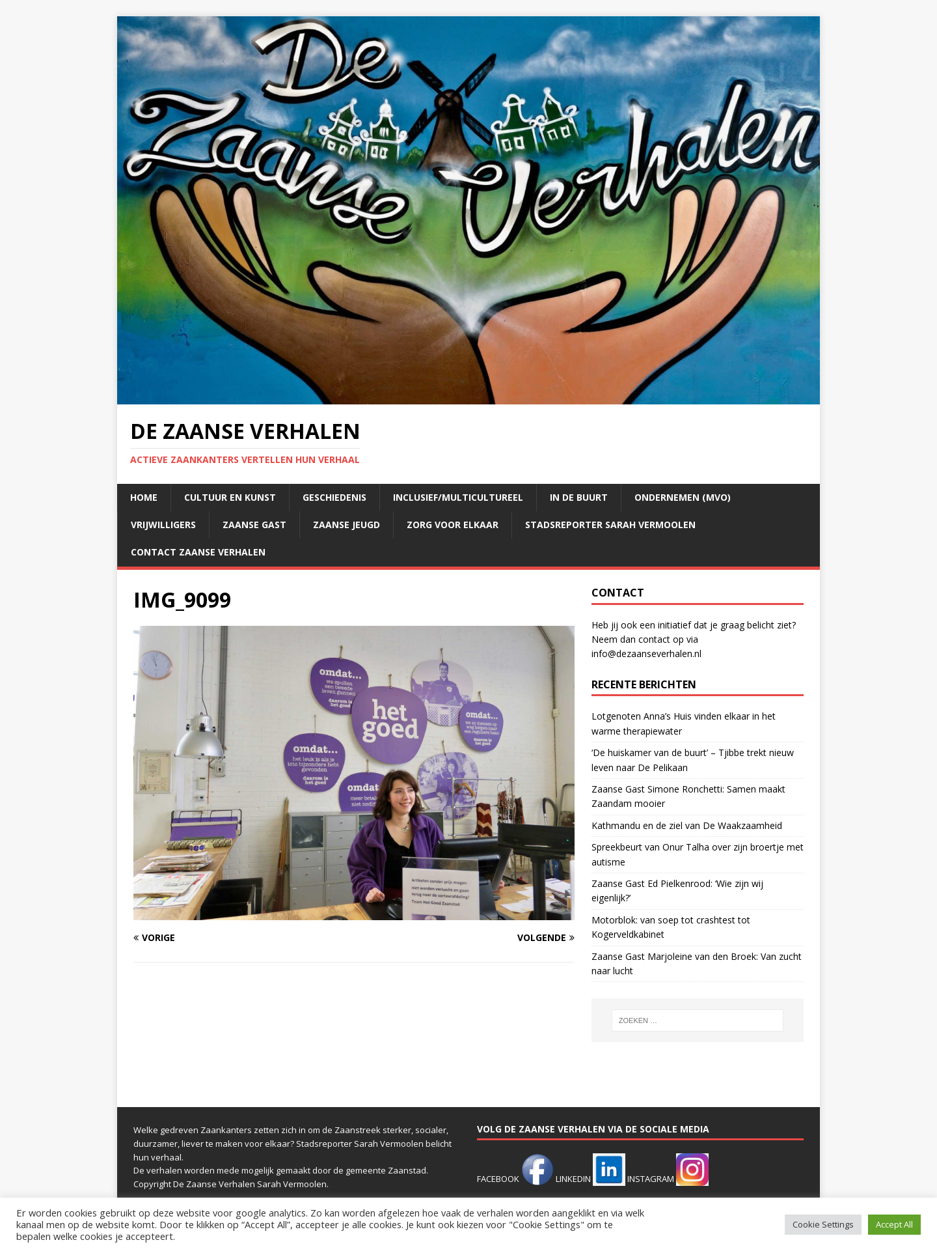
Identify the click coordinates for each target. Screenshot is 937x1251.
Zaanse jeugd (346, 524)
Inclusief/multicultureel (458, 497)
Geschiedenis (334, 497)
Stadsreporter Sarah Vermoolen (610, 524)
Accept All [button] (894, 1224)
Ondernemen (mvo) (682, 497)
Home (143, 497)
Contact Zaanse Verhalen (198, 552)
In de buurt (579, 497)
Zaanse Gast (254, 524)
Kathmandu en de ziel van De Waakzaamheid (686, 825)
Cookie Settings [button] (823, 1224)
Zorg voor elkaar (452, 524)
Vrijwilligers (163, 524)
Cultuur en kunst (230, 497)
